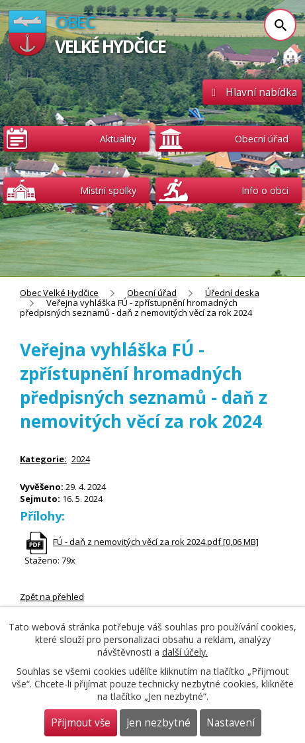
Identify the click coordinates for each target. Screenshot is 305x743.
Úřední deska (232, 293)
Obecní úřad (152, 293)
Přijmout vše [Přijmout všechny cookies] (80, 723)
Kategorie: (43, 459)
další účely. (185, 652)
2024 (80, 459)
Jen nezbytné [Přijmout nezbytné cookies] (158, 723)
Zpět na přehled (52, 597)
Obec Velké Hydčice (59, 293)
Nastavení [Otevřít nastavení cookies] (230, 723)
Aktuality (118, 138)
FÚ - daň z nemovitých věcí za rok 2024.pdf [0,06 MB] (156, 542)
